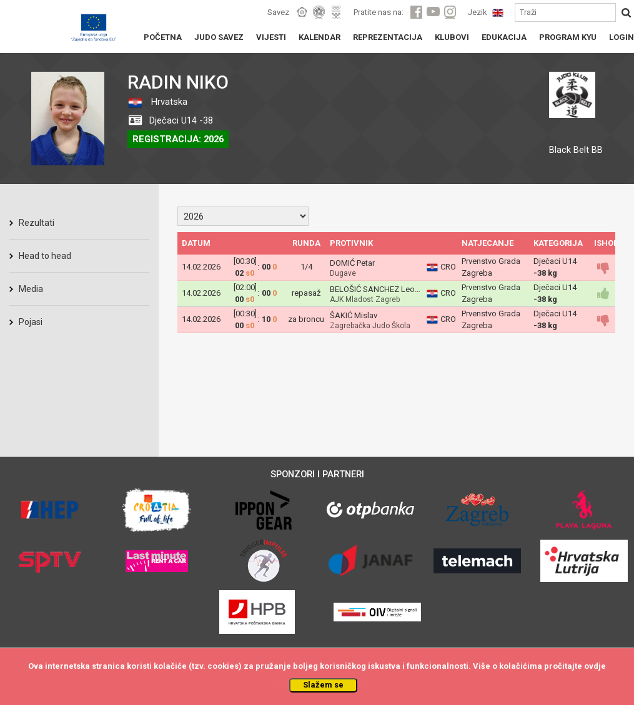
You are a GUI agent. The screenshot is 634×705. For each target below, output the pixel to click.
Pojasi (30, 322)
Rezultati (36, 223)
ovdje (595, 666)
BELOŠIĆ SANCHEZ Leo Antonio (387, 289)
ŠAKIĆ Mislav (353, 315)
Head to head (45, 256)
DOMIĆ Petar (352, 263)
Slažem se (323, 684)
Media (31, 289)
